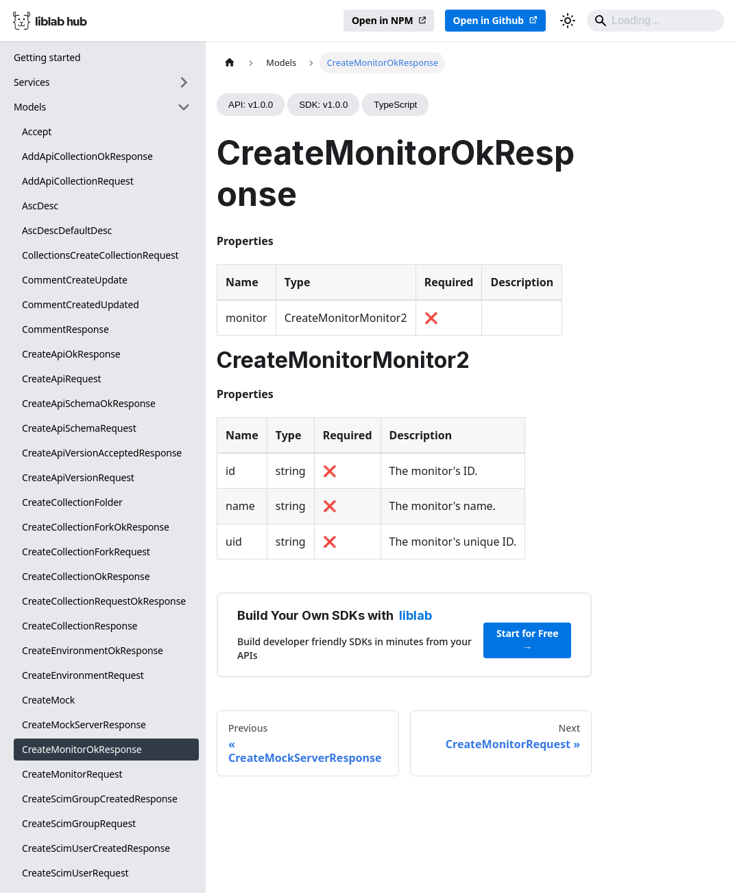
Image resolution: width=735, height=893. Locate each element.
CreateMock (48, 699)
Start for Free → (527, 640)
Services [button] (31, 82)
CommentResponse (65, 329)
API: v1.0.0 (250, 105)
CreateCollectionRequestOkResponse (104, 600)
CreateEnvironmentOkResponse (92, 650)
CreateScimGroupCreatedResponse (100, 798)
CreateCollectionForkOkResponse (95, 526)
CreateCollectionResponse (79, 625)
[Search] (655, 21)
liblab (415, 615)
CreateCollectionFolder (72, 502)
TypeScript (395, 105)
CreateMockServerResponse (84, 724)
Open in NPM (382, 20)
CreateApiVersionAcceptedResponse (102, 452)
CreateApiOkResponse (71, 353)
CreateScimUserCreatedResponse (96, 848)
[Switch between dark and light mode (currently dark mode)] (568, 21)
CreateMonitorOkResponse (82, 749)
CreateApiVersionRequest (78, 477)
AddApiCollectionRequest (78, 180)
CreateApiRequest (61, 378)
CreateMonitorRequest (72, 773)
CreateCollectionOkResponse (85, 576)
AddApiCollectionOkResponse (87, 156)
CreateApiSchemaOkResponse (89, 403)
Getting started (47, 57)
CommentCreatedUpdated (80, 304)
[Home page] (230, 62)
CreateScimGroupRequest (79, 823)
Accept (36, 131)
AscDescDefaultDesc (67, 230)
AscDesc (40, 205)
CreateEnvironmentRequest (83, 675)
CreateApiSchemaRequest (79, 427)
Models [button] (30, 106)
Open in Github (488, 20)
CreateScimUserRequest (75, 872)
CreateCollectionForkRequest (86, 551)
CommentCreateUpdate (75, 279)
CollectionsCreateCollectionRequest (100, 255)
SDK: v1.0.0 (323, 105)
